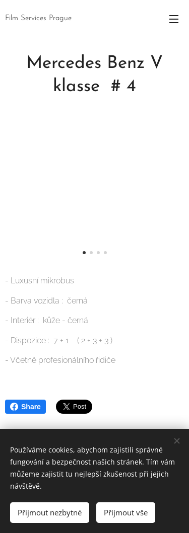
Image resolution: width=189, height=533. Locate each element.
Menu (173, 19)
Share (25, 407)
